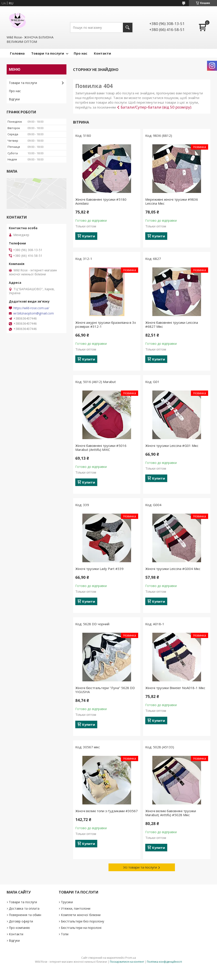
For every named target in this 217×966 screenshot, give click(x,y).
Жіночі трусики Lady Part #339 (99, 569)
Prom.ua (130, 958)
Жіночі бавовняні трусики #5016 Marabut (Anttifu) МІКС (100, 448)
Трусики (67, 902)
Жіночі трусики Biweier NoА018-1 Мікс (175, 688)
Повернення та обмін (25, 915)
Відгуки (14, 99)
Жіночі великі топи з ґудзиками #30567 (106, 811)
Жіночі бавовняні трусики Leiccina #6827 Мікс (171, 324)
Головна (17, 53)
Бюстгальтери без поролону (82, 921)
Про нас (80, 53)
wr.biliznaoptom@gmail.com (33, 313)
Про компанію (19, 928)
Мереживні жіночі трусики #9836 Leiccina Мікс (171, 201)
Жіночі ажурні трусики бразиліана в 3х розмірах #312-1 (105, 324)
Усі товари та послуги (140, 867)
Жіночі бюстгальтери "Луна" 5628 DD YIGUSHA (105, 690)
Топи (64, 934)
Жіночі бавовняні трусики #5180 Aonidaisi (100, 201)
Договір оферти (21, 921)
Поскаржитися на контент (127, 962)
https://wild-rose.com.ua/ (31, 308)
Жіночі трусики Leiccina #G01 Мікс (171, 446)
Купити (88, 236)
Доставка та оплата (24, 908)
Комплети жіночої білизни (81, 915)
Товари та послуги (47, 53)
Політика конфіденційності (164, 962)
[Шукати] (127, 27)
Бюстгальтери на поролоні (81, 928)
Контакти (102, 53)
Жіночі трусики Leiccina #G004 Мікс (172, 569)
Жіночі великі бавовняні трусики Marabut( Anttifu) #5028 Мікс (170, 813)
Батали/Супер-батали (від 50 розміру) (156, 107)
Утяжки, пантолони (75, 908)
